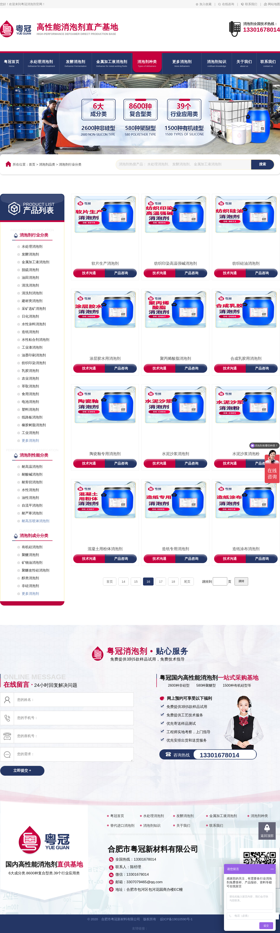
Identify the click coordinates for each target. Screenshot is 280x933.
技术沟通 (89, 273)
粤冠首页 (117, 816)
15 (136, 581)
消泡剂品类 (47, 164)
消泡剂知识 (151, 825)
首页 (32, 164)
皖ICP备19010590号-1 (176, 919)
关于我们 (183, 825)
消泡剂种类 (259, 816)
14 (123, 581)
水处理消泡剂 (153, 816)
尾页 (187, 581)
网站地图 (274, 4)
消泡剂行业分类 (70, 164)
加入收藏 (205, 4)
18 (173, 581)
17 (161, 581)
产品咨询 (121, 273)
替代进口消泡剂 (122, 825)
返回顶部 (267, 836)
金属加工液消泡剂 (223, 816)
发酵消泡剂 (185, 816)
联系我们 (251, 4)
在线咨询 (228, 4)
